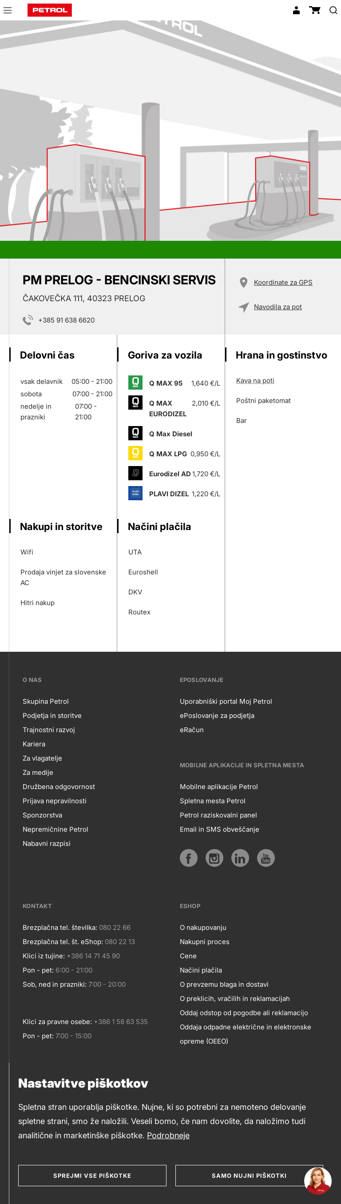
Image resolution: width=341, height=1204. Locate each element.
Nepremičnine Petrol (55, 829)
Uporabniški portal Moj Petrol (226, 701)
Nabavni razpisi (47, 843)
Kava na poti (255, 380)
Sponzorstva (42, 815)
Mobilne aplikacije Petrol (219, 786)
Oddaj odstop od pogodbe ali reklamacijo (244, 1013)
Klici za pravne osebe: (57, 1021)
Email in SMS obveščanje (219, 829)
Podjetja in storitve (52, 715)
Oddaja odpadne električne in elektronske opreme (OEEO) (245, 1034)
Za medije (38, 772)
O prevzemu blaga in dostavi (224, 984)
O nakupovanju (203, 927)
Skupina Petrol (46, 701)
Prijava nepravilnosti (55, 801)
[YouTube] (266, 858)
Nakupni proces (205, 941)
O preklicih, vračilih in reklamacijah (235, 998)
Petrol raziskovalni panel (218, 815)
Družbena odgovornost (59, 786)
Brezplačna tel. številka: (60, 927)
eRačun (192, 730)
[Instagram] (214, 858)
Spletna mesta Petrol (213, 801)
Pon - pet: (38, 970)
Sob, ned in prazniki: (55, 984)
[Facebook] (189, 858)
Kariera (34, 744)
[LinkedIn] (240, 858)
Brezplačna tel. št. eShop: (63, 941)
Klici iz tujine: (44, 956)
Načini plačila (201, 970)
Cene (188, 956)
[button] (8, 11)
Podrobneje (168, 1135)
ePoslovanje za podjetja (217, 715)
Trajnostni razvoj (49, 730)
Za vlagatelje (42, 758)
